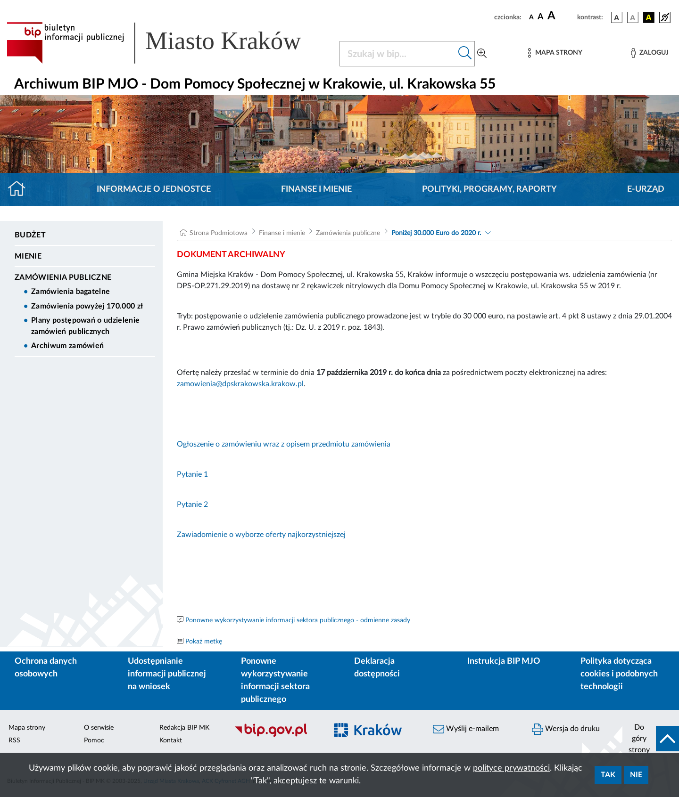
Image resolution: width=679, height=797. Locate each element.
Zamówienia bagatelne (70, 291)
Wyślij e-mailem (466, 729)
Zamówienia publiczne (63, 277)
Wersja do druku (566, 729)
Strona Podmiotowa (219, 233)
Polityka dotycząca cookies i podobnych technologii (619, 674)
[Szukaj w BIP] (398, 53)
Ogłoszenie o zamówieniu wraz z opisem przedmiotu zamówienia (283, 444)
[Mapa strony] (555, 53)
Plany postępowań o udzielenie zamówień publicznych (85, 326)
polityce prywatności (511, 768)
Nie (636, 775)
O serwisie (99, 727)
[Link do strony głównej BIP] (167, 43)
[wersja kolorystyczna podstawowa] (617, 17)
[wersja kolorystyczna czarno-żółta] (649, 17)
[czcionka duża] (561, 16)
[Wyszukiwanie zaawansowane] (482, 53)
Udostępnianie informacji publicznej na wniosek (167, 674)
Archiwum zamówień (67, 346)
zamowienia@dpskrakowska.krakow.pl (240, 384)
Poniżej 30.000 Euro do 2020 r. (436, 233)
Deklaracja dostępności (377, 667)
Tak (608, 775)
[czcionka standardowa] (531, 17)
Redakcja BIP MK (184, 727)
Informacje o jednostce (154, 189)
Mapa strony (26, 727)
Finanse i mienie (316, 189)
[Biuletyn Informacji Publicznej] (275, 736)
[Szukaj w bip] (465, 53)
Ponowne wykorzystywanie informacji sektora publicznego (275, 680)
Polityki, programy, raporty (489, 189)
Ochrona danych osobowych (46, 667)
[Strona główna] (20, 189)
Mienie (28, 256)
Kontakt (170, 740)
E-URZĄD (645, 189)
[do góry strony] (650, 739)
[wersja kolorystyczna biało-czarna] (633, 17)
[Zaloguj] (650, 53)
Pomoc (94, 740)
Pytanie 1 (192, 474)
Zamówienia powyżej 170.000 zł (87, 306)
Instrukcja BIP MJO (503, 661)
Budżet (30, 235)
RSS (14, 740)
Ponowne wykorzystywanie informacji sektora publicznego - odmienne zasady (297, 620)
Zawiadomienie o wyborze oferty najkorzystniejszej (261, 534)
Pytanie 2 (192, 504)
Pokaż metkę (203, 641)
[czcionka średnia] (541, 17)
